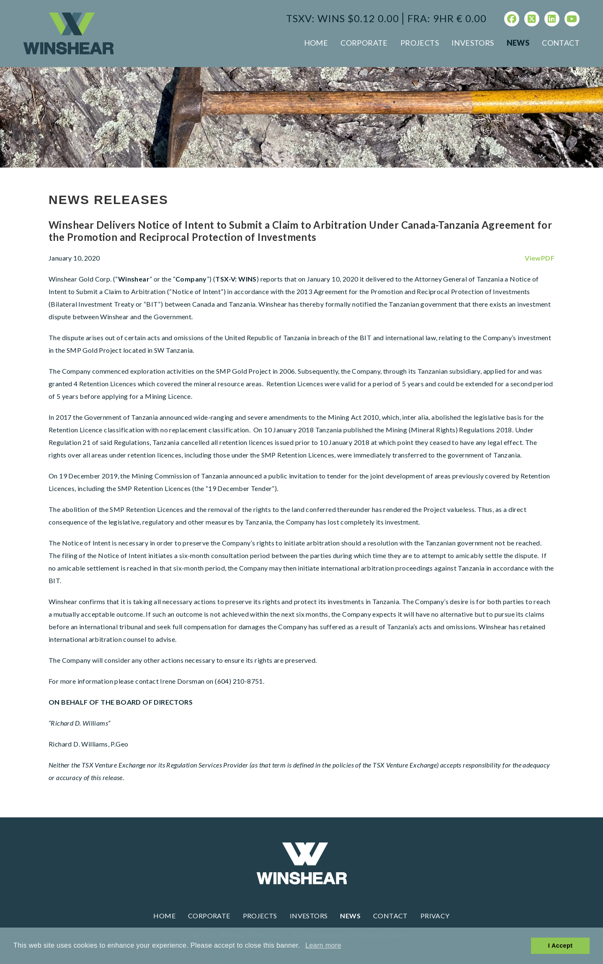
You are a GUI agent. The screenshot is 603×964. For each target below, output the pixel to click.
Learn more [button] (323, 945)
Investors (472, 42)
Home (316, 42)
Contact (561, 42)
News (518, 42)
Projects (419, 42)
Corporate (364, 42)
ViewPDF (539, 258)
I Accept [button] (560, 945)
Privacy (435, 916)
